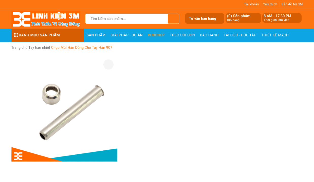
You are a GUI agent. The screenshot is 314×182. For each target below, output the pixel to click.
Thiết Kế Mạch (275, 35)
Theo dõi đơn (182, 35)
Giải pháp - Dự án (127, 35)
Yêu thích (270, 4)
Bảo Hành (209, 35)
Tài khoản (251, 4)
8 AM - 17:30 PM (277, 16)
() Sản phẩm (239, 18)
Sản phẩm (96, 35)
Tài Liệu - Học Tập (240, 35)
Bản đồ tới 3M (292, 4)
